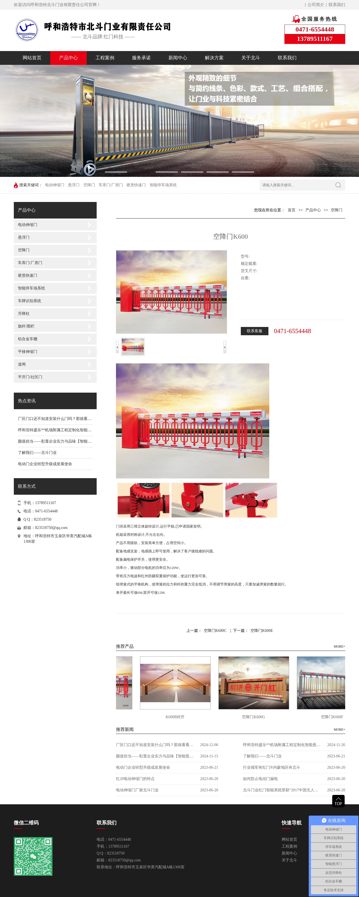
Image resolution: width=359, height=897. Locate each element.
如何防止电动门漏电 (260, 779)
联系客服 (254, 331)
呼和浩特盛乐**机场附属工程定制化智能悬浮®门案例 (64, 430)
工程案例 (105, 57)
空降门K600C (215, 631)
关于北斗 (250, 57)
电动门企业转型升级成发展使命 (45, 464)
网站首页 (32, 57)
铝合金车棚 (27, 339)
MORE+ (339, 646)
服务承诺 (141, 57)
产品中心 (68, 57)
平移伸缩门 (27, 352)
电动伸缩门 (54, 185)
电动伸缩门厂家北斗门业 (137, 790)
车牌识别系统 (29, 301)
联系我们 (337, 4)
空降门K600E (261, 631)
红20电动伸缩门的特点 (135, 779)
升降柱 (24, 314)
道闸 (22, 364)
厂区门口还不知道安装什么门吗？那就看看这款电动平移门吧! (71, 419)
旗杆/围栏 (26, 326)
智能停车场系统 (163, 185)
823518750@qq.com (51, 528)
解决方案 (214, 57)
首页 (291, 210)
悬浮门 (74, 185)
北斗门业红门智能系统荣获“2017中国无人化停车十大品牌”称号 (281, 790)
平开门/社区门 (30, 377)
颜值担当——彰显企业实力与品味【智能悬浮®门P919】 (66, 441)
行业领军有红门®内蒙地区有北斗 (271, 767)
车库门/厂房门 (111, 185)
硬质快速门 (136, 185)
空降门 (89, 185)
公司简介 (316, 4)
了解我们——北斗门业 (37, 453)
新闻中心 (177, 57)
